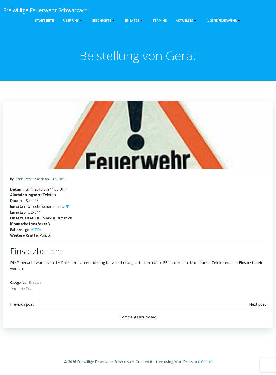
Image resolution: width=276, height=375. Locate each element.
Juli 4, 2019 (58, 179)
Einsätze (134, 20)
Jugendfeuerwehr (223, 20)
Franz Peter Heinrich (29, 179)
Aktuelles (186, 20)
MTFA (36, 229)
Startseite (44, 20)
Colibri (206, 361)
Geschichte (103, 20)
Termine (160, 20)
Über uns (73, 20)
